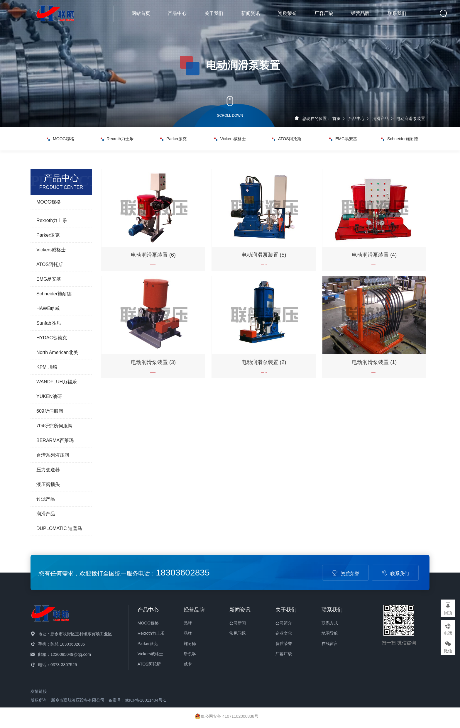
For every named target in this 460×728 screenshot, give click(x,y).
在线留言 (330, 643)
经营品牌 (360, 13)
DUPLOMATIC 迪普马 (59, 528)
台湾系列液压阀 (52, 455)
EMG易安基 (343, 138)
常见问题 (237, 633)
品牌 (188, 623)
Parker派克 (173, 138)
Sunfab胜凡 (48, 323)
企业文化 (283, 633)
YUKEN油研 (49, 396)
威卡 (188, 664)
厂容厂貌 (323, 13)
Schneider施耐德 (399, 138)
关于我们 (213, 13)
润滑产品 (380, 118)
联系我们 (397, 13)
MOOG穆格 (60, 138)
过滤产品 (45, 499)
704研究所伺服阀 (54, 425)
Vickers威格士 (230, 138)
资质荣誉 (287, 13)
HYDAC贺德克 (51, 337)
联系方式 (330, 623)
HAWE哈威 (48, 308)
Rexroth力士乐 (117, 138)
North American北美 (57, 352)
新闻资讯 (250, 13)
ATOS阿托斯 (286, 138)
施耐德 (190, 643)
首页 (336, 118)
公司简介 (283, 623)
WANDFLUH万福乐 (56, 381)
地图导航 (330, 633)
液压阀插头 (48, 484)
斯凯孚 (190, 653)
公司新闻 (237, 623)
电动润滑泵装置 (410, 118)
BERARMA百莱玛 (55, 440)
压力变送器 (48, 469)
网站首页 (140, 13)
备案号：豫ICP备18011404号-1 (137, 700)
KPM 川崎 (46, 367)
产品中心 (177, 13)
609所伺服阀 (49, 411)
